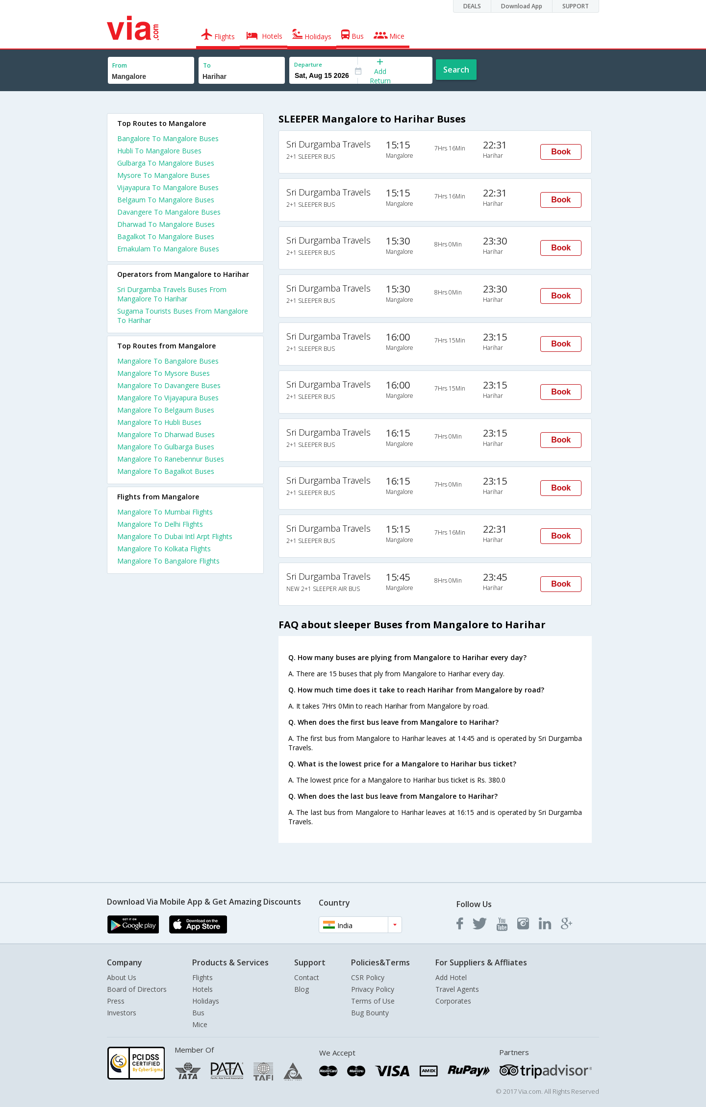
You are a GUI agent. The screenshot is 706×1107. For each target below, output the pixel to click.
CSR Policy (367, 977)
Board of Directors (137, 989)
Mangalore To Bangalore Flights (168, 561)
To (207, 65)
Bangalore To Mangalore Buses (168, 138)
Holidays (205, 1001)
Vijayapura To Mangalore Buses (168, 187)
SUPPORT (575, 6)
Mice (199, 1024)
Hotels (202, 989)
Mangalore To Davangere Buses (169, 385)
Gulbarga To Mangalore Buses (165, 163)
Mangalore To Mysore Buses (163, 373)
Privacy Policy (372, 989)
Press (116, 1001)
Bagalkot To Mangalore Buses (165, 236)
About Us (121, 977)
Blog (301, 989)
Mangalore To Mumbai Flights (165, 512)
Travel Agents (457, 989)
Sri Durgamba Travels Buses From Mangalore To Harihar (172, 294)
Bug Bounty (370, 1012)
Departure (308, 64)
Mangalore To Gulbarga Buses (165, 446)
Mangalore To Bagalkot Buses (165, 471)
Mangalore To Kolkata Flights (164, 548)
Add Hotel (451, 977)
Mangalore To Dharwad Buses (166, 434)
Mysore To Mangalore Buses (163, 175)
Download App (521, 6)
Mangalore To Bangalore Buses (168, 361)
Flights (202, 977)
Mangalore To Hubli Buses (159, 422)
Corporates (453, 1001)
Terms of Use (373, 1001)
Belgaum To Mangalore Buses (165, 199)
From (119, 65)
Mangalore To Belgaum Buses (165, 410)
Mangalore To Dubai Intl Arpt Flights (174, 536)
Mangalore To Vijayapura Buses (168, 397)
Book (561, 152)
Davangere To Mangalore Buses (169, 212)
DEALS (472, 6)
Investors (121, 1012)
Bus (198, 1012)
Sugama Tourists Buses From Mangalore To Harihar (182, 315)
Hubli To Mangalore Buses (159, 150)
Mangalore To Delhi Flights (160, 524)
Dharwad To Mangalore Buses (166, 224)
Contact (306, 977)
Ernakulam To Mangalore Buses (168, 248)
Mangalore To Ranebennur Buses (170, 459)
